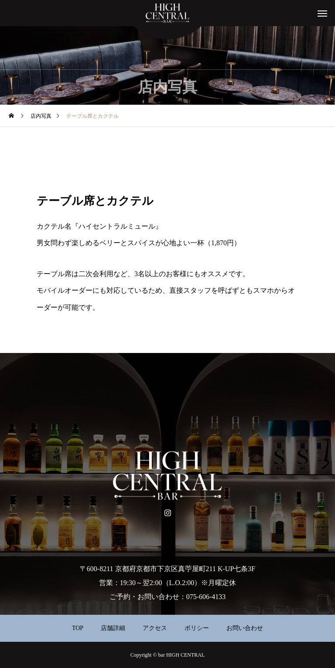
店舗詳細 (113, 628)
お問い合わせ (244, 628)
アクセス (155, 628)
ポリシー (197, 628)
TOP (77, 628)
